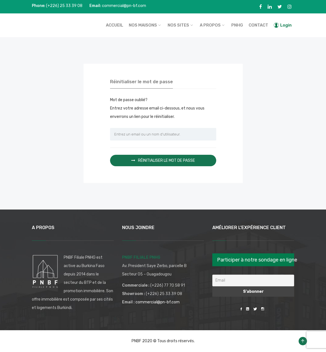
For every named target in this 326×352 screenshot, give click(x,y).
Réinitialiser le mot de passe (163, 160)
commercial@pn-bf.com (157, 302)
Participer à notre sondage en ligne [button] (255, 260)
